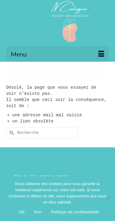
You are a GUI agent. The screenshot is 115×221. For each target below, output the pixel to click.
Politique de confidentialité (75, 212)
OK (22, 212)
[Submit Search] (10, 132)
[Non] (107, 199)
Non (38, 212)
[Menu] (57, 54)
